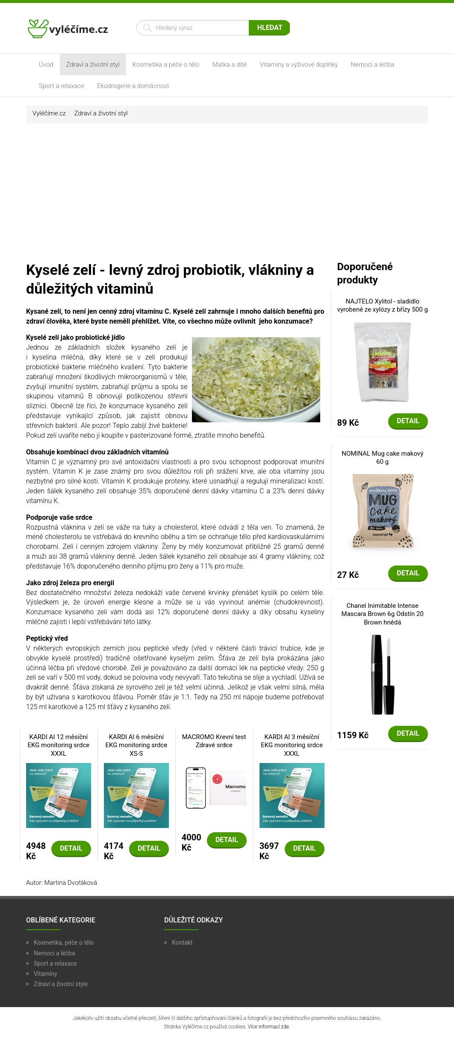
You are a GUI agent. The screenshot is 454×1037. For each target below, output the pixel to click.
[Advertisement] (227, 196)
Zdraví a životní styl (93, 64)
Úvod (46, 64)
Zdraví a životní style (61, 984)
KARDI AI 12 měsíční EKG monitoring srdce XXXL (59, 745)
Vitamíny (45, 973)
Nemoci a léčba (372, 64)
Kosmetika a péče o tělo (166, 64)
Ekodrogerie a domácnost (133, 86)
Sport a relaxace (61, 86)
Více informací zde (268, 1027)
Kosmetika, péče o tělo (64, 942)
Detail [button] (71, 848)
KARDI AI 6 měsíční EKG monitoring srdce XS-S (136, 745)
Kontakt (182, 942)
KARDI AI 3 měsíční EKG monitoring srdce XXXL (292, 745)
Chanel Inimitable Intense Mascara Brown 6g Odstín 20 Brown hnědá (383, 614)
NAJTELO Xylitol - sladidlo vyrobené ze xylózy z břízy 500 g (382, 306)
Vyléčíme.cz (49, 113)
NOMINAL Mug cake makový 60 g (382, 458)
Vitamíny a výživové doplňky (298, 64)
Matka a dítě (229, 64)
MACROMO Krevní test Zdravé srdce (214, 741)
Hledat (270, 28)
